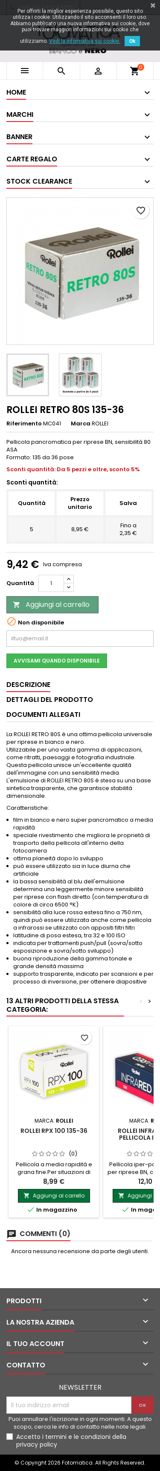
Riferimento (24, 424)
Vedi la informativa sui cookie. (84, 41)
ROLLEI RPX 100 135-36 (53, 1130)
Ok (132, 41)
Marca (80, 424)
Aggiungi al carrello (51, 604)
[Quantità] (51, 583)
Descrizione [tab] (28, 684)
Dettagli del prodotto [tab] (49, 699)
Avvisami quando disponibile (57, 660)
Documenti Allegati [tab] (43, 714)
